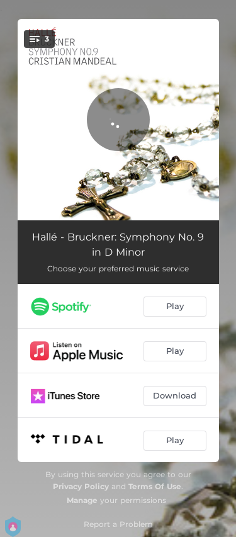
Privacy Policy (81, 486)
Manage (82, 500)
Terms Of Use (154, 486)
